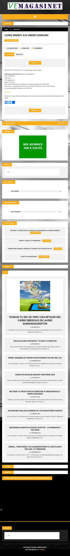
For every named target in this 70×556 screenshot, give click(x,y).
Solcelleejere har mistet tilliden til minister (35, 343)
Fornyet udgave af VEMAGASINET (30, 243)
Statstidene (8, 93)
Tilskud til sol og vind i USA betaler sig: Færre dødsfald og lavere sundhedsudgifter (35, 323)
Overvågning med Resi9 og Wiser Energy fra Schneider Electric (27, 481)
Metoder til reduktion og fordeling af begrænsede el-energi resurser (35, 233)
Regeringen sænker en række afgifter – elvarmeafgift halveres (35, 431)
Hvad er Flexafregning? (29, 259)
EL (11, 29)
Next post (61, 125)
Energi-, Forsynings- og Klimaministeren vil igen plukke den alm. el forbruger (35, 450)
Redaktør (26, 49)
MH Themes (41, 552)
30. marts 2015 (12, 49)
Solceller (19, 55)
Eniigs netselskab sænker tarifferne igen (35, 377)
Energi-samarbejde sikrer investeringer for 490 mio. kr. (35, 360)
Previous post (10, 125)
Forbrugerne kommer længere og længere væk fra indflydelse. (30, 251)
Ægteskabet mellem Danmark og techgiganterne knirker (35, 413)
